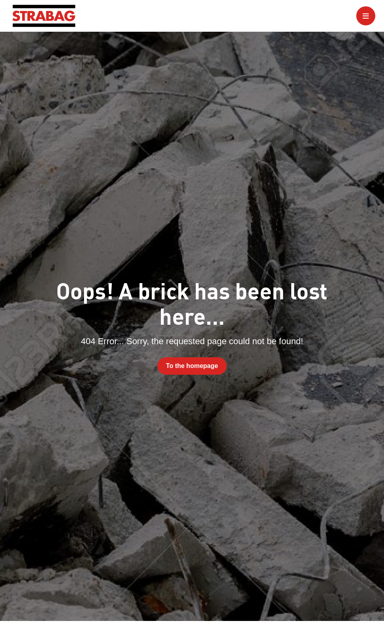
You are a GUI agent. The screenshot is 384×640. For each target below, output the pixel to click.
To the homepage (192, 365)
